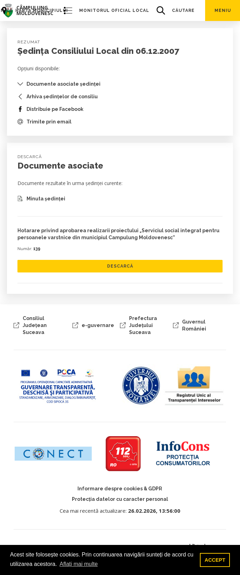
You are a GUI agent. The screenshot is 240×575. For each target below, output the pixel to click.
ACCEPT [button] (215, 560)
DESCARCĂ (120, 266)
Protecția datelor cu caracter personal (120, 499)
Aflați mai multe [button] (79, 564)
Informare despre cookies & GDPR (119, 488)
